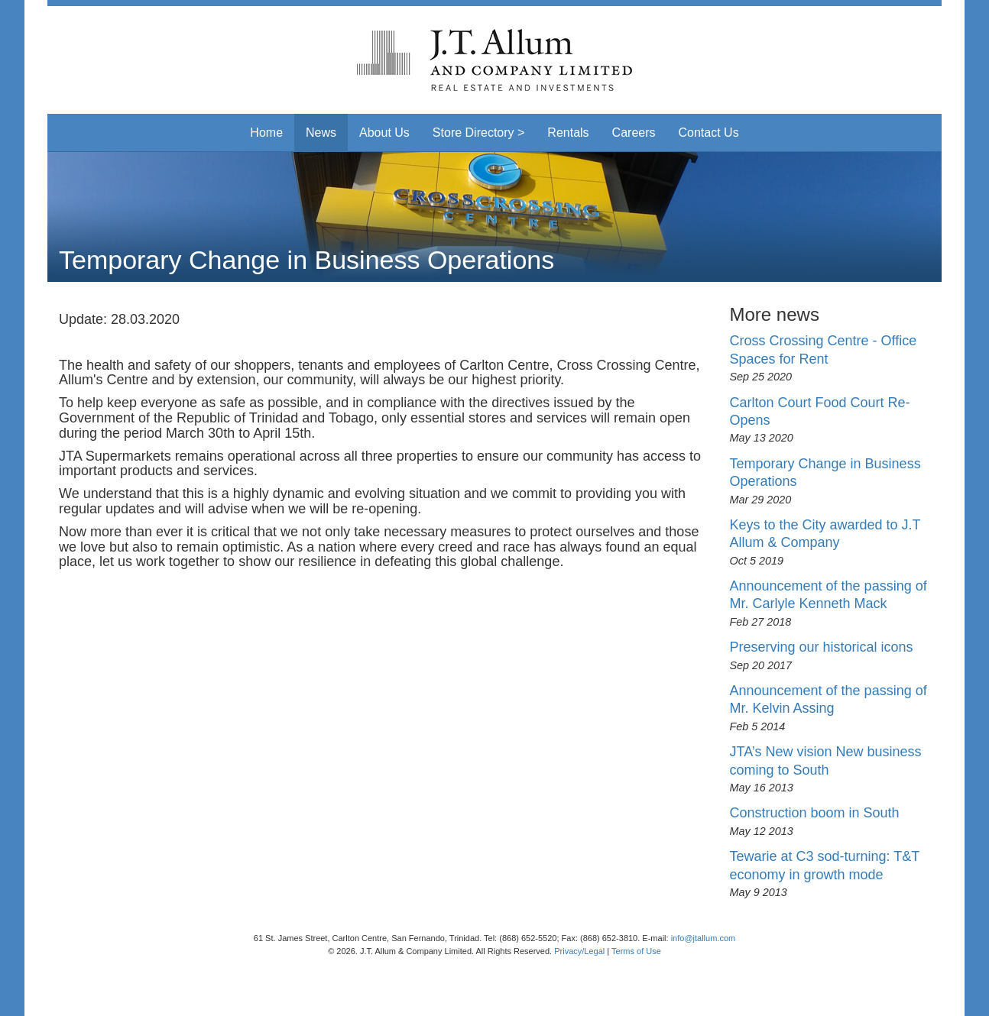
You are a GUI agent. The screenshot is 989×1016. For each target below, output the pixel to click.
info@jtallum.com (703, 938)
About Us (384, 132)
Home (266, 132)
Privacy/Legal (579, 951)
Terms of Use (636, 951)
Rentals (568, 132)
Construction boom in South (815, 812)
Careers (634, 132)
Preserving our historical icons (821, 647)
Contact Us (709, 132)
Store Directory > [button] (478, 132)
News (321, 132)
